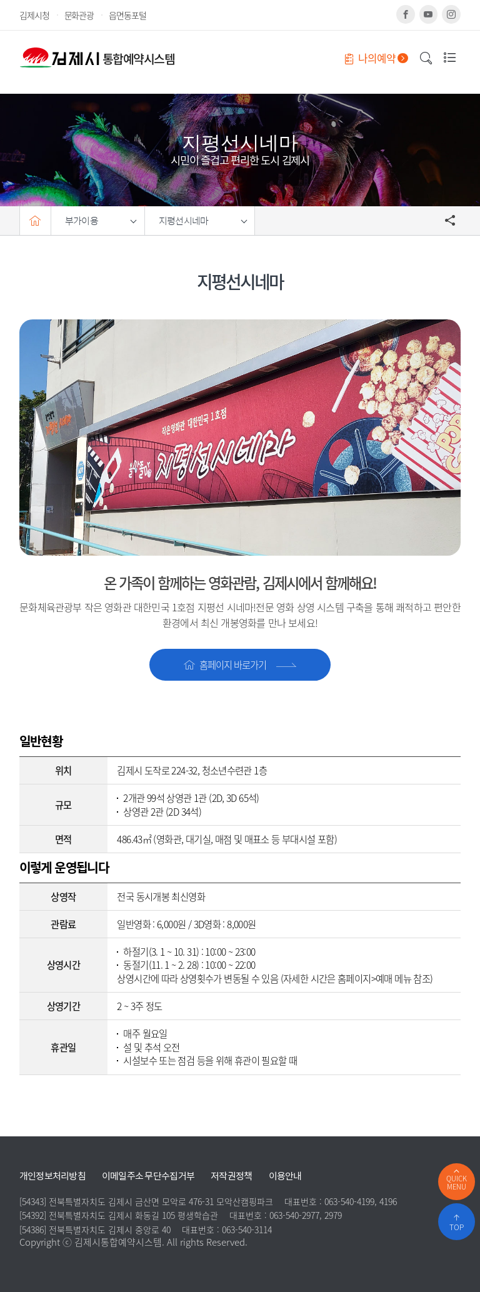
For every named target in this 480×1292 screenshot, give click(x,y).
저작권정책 (231, 1176)
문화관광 (79, 15)
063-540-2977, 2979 (305, 1215)
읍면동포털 (127, 15)
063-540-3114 (247, 1229)
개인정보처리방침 (52, 1176)
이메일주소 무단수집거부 (148, 1176)
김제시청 (34, 15)
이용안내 (285, 1176)
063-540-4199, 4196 (360, 1201)
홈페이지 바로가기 (240, 665)
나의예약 (376, 58)
